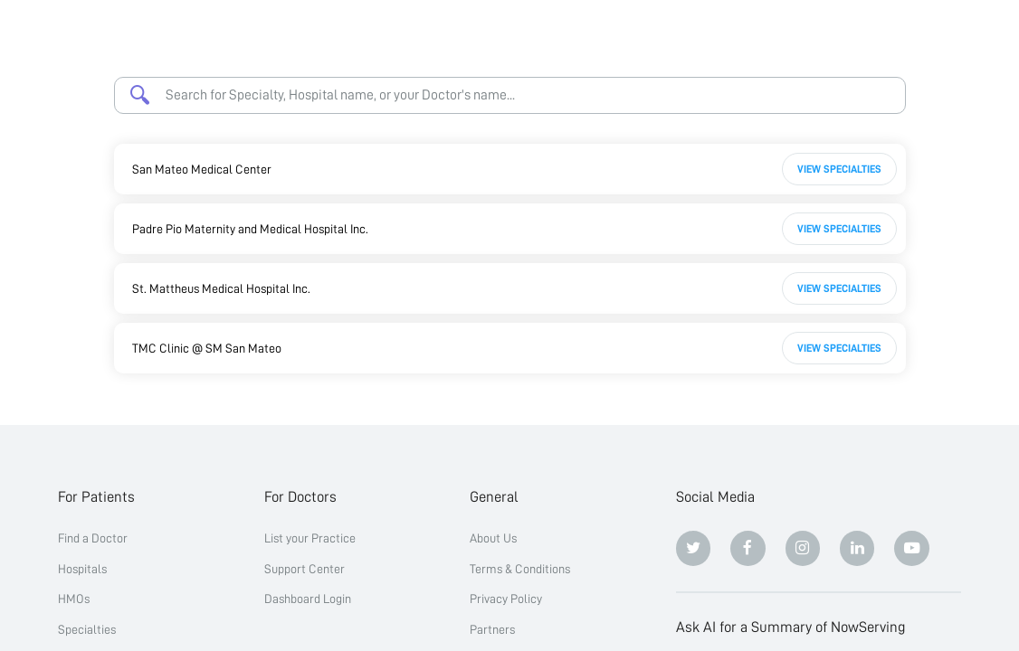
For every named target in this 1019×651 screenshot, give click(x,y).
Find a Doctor (93, 538)
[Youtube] (911, 548)
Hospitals (82, 568)
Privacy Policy (506, 598)
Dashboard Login (307, 598)
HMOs (74, 598)
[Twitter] (693, 548)
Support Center (304, 568)
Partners (492, 629)
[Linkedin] (857, 548)
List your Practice (310, 538)
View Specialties (839, 169)
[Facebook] (748, 548)
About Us (493, 538)
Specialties (87, 629)
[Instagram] (803, 548)
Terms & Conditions (520, 568)
